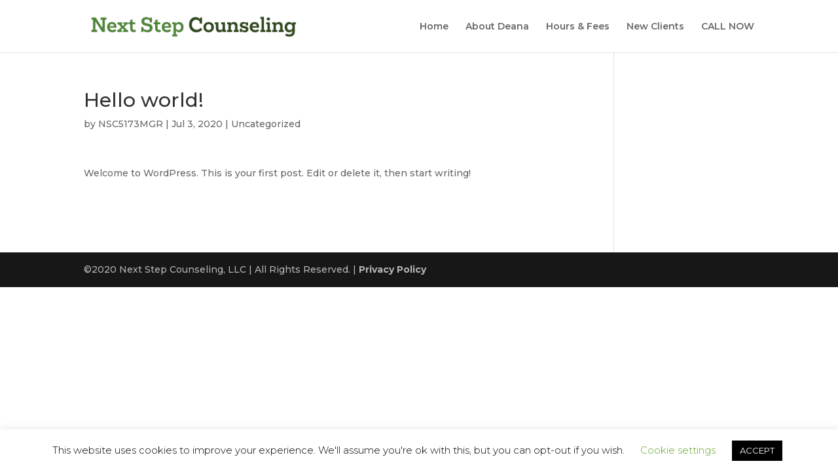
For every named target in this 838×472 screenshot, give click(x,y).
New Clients (655, 27)
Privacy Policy (392, 269)
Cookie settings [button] (678, 450)
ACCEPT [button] (757, 450)
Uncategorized (266, 124)
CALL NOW (727, 27)
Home (434, 27)
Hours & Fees (578, 27)
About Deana (497, 27)
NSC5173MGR (130, 124)
